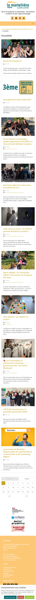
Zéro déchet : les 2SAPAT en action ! (15, 318)
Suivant (27, 479)
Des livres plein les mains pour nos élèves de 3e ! (17, 186)
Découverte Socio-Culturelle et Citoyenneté (14, 192)
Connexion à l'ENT (8, 571)
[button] (32, 23)
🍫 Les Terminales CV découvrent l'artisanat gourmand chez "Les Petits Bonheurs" (15, 364)
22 (9, 496)
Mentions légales (8, 575)
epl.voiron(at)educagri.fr (10, 556)
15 (3, 492)
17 (13, 492)
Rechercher (6, 577)
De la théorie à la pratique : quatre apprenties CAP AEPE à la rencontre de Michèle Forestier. (18, 141)
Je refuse (20, 597)
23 (26, 496)
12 (23, 487)
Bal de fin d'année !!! (12, 61)
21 (32, 492)
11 (18, 487)
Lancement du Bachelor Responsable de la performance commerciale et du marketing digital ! (17, 453)
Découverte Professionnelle (11, 149)
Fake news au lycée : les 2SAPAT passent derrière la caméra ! (17, 230)
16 (8, 492)
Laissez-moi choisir (10, 597)
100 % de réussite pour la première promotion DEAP (15, 410)
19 (23, 492)
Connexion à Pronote (9, 567)
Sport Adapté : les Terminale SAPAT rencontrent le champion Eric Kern (17, 275)
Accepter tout (29, 597)
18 (18, 492)
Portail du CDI (7, 569)
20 (27, 492)
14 (32, 487)
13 (27, 487)
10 (13, 487)
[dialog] (18, 592)
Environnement (8, 324)
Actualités (6, 573)
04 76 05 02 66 (10, 554)
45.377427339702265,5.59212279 (9, 560)
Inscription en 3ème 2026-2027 (17, 99)
